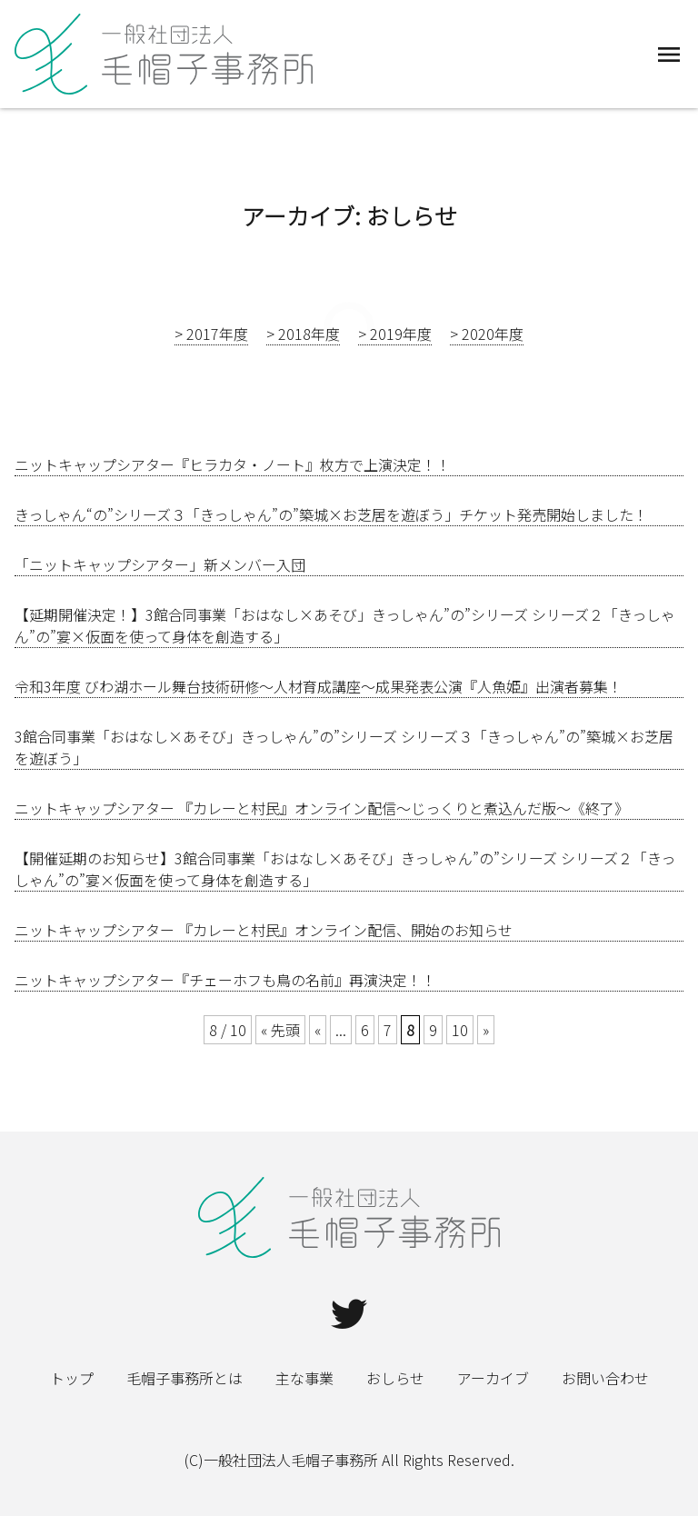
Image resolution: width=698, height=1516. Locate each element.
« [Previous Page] (317, 1030)
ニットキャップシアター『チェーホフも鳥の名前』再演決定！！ (225, 980)
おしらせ (395, 1378)
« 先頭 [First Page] (280, 1030)
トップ (72, 1378)
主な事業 (304, 1378)
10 (460, 1030)
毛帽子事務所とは (184, 1378)
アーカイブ (493, 1378)
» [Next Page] (486, 1030)
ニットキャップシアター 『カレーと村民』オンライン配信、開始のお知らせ (264, 930)
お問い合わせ (605, 1378)
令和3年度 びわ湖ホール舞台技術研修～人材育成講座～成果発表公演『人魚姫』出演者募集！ (319, 686)
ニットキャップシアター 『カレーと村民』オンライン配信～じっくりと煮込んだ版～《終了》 (322, 808)
